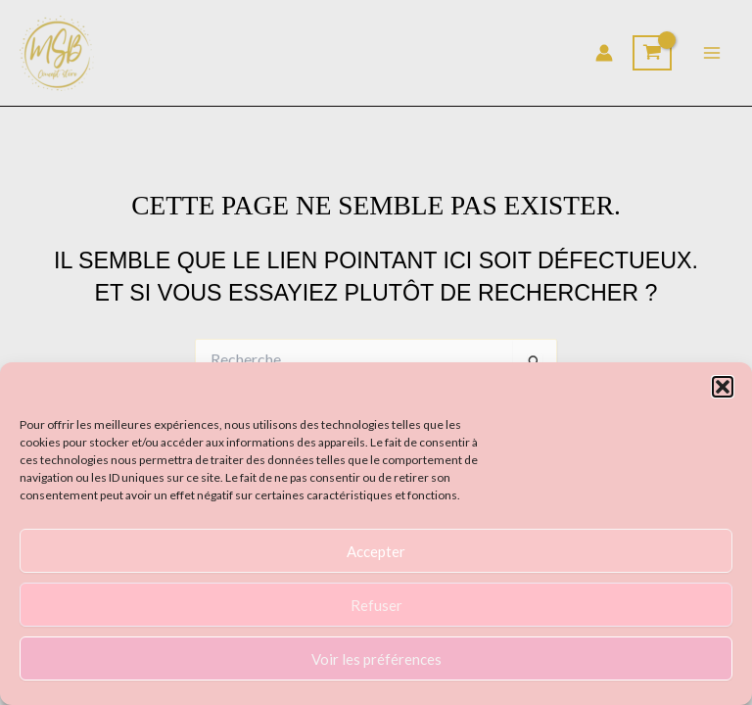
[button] (722, 387)
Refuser (376, 605)
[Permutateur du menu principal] (711, 52)
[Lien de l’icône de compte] (604, 53)
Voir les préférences (376, 659)
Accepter (376, 551)
